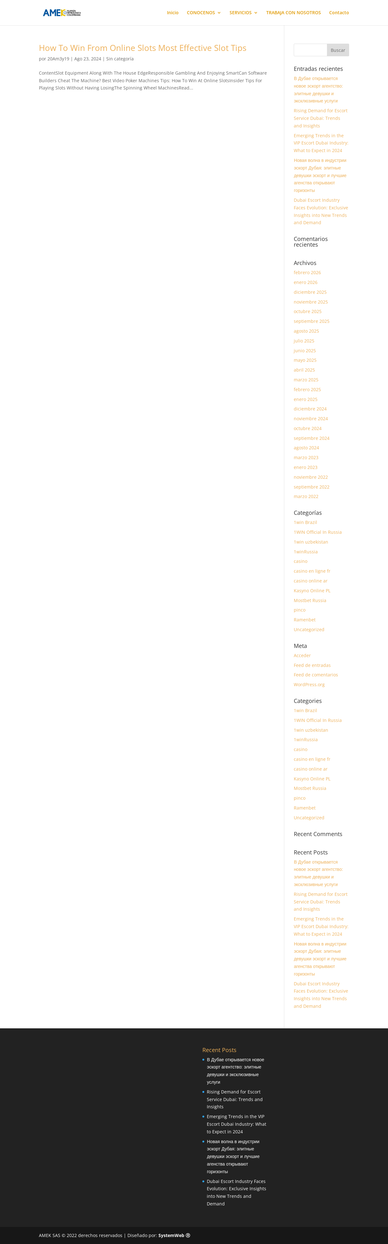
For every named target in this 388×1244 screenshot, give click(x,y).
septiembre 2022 (311, 487)
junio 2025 (305, 351)
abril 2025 (304, 370)
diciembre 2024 (310, 409)
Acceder (302, 655)
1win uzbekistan (311, 542)
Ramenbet (305, 620)
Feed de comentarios (316, 675)
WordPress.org (309, 684)
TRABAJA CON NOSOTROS (293, 12)
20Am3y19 (58, 59)
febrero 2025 (307, 389)
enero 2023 (305, 467)
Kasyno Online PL (312, 591)
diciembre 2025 (310, 292)
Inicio (173, 12)
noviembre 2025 (311, 302)
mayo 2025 (305, 360)
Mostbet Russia (310, 600)
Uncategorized (309, 629)
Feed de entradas (312, 665)
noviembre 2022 (311, 477)
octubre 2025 (308, 311)
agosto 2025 (306, 331)
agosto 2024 (306, 448)
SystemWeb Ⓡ (174, 1235)
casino (300, 561)
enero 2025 (305, 399)
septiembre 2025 (311, 321)
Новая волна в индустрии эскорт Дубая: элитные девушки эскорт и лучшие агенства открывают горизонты (320, 175)
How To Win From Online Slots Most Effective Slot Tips (142, 47)
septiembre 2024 (311, 438)
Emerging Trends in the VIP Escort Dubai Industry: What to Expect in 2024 (321, 143)
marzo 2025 (306, 380)
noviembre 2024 (311, 419)
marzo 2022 (306, 496)
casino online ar (311, 581)
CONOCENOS (201, 12)
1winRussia (306, 552)
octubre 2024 (308, 428)
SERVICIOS (241, 12)
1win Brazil (305, 522)
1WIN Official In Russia (318, 532)
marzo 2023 (306, 457)
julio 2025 (304, 341)
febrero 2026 (307, 272)
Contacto (339, 12)
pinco (299, 610)
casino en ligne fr (312, 571)
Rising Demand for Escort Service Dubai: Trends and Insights (321, 118)
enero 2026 (305, 282)
